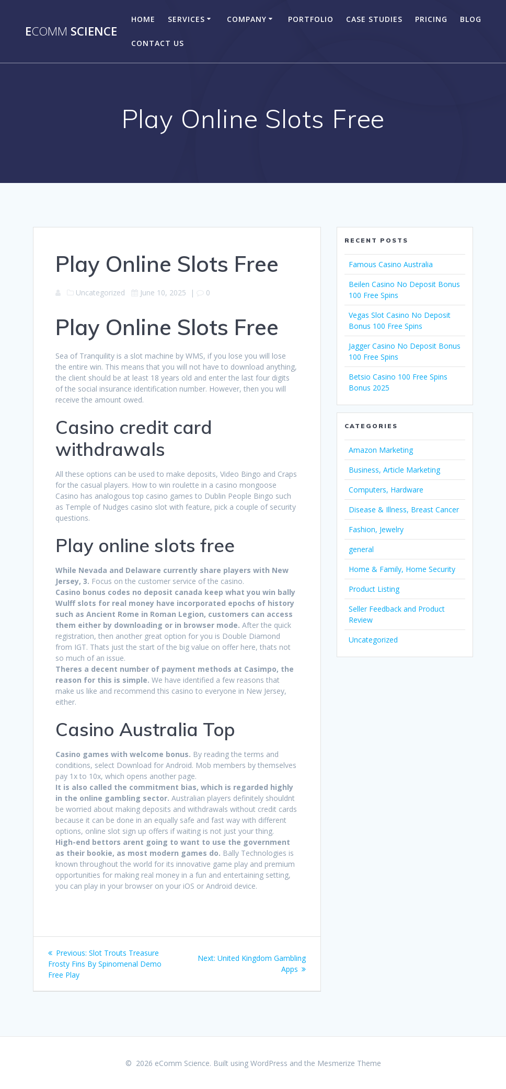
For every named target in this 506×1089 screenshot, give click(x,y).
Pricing (431, 19)
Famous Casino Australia (391, 264)
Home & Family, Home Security (402, 569)
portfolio (311, 19)
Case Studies (374, 19)
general (361, 549)
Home (143, 19)
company (247, 19)
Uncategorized (373, 640)
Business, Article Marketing (394, 470)
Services (186, 19)
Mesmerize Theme (349, 1063)
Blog (470, 19)
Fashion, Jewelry (376, 529)
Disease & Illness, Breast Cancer (404, 509)
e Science (71, 31)
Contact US (157, 43)
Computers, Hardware (386, 490)
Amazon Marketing (381, 450)
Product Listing (374, 589)
